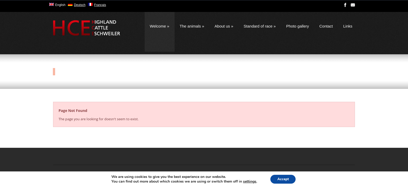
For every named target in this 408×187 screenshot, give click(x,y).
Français (100, 5)
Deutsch (79, 5)
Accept (283, 178)
